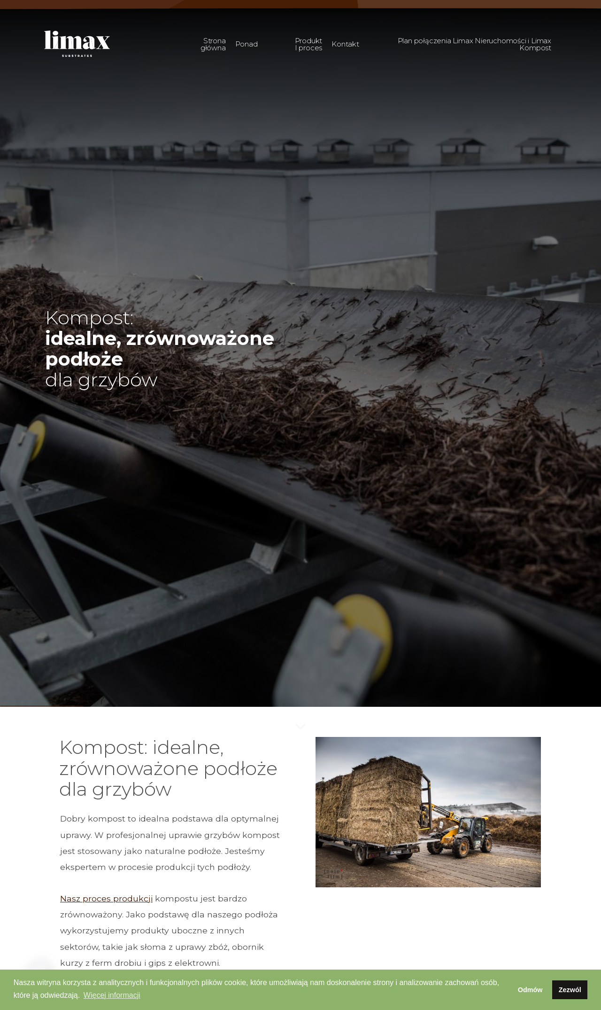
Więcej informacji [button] (112, 995)
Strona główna (213, 44)
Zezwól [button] (570, 990)
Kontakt (345, 43)
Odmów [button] (530, 990)
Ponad (246, 43)
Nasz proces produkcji (106, 898)
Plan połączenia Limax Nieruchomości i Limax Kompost (474, 44)
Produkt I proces (309, 44)
